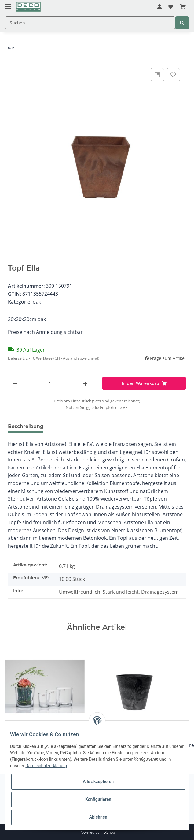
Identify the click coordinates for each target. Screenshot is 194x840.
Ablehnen (98, 817)
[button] (159, 7)
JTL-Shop (107, 832)
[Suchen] (90, 22)
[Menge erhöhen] (85, 383)
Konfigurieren (98, 799)
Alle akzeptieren (98, 781)
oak (37, 301)
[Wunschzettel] (171, 7)
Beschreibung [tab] (25, 426)
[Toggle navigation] (8, 4)
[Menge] (50, 383)
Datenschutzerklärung (46, 765)
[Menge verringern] (15, 383)
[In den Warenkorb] (144, 383)
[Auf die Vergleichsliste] (157, 74)
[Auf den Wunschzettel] (173, 74)
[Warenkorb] (183, 7)
